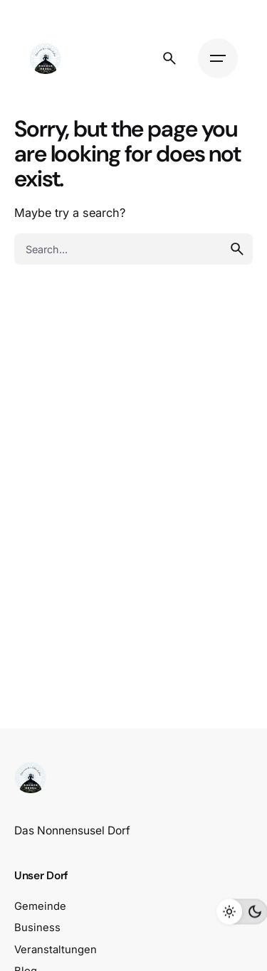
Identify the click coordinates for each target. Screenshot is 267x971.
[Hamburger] (218, 58)
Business (37, 927)
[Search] (169, 58)
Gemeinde (40, 906)
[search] (237, 249)
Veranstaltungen (55, 949)
